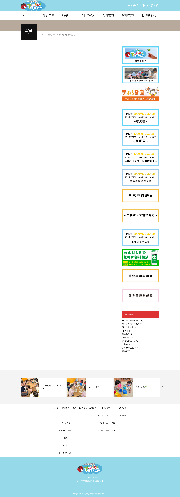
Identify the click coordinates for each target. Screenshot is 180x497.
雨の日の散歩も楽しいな (133, 320)
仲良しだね (141, 387)
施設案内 (49, 15)
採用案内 (128, 15)
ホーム (27, 15)
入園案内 (108, 15)
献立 (66, 438)
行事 (65, 15)
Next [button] (162, 387)
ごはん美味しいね (130, 341)
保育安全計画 (66, 453)
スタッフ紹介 (66, 430)
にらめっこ (127, 344)
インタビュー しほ (106, 415)
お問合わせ (149, 15)
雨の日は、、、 (129, 331)
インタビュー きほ (107, 423)
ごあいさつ (66, 423)
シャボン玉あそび (130, 348)
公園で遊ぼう (128, 337)
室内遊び (126, 351)
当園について (65, 415)
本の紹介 (65, 445)
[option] (43, 387)
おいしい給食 (94, 387)
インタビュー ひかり (107, 430)
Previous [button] (17, 387)
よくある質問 (121, 415)
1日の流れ (89, 15)
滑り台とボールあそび (132, 324)
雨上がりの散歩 (129, 327)
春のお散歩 (127, 334)
